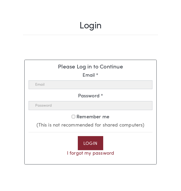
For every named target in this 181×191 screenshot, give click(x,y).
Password (90, 96)
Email (90, 75)
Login (90, 144)
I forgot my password (90, 153)
